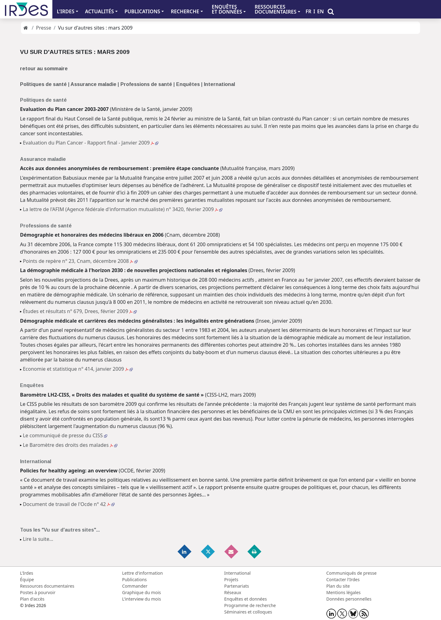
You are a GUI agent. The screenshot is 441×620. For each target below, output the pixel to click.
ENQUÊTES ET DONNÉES (227, 9)
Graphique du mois (141, 592)
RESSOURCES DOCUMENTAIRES (276, 9)
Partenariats (236, 586)
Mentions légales (343, 592)
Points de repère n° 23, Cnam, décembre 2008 (80, 261)
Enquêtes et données (245, 599)
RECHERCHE (185, 11)
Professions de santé (146, 84)
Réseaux (232, 592)
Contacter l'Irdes (343, 579)
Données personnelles (349, 599)
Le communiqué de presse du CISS (65, 435)
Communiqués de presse (351, 573)
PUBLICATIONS (142, 11)
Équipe (27, 579)
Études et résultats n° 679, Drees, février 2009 (80, 311)
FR (308, 11)
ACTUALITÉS (99, 11)
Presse (43, 27)
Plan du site (338, 586)
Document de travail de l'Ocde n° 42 (69, 504)
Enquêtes (188, 84)
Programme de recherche (250, 605)
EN (320, 11)
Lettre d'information (142, 573)
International (219, 84)
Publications (134, 579)
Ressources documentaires (47, 586)
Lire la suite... (38, 539)
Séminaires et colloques (248, 612)
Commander (135, 586)
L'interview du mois (141, 599)
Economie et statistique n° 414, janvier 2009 (78, 368)
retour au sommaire (44, 68)
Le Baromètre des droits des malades (70, 445)
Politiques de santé (43, 84)
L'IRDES (65, 11)
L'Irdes (26, 573)
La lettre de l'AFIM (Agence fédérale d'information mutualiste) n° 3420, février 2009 (122, 209)
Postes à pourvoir (37, 592)
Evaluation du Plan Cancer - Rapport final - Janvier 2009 (90, 142)
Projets (231, 579)
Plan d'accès (32, 599)
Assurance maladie (93, 84)
